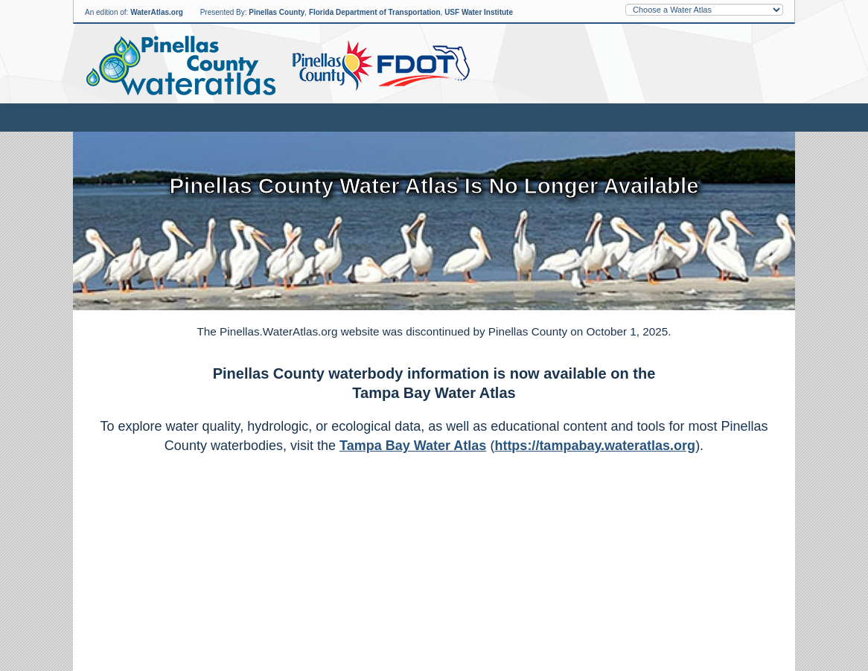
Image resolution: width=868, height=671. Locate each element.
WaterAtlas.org (156, 12)
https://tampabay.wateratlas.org (594, 445)
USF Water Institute (478, 12)
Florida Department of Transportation (375, 12)
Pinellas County (276, 12)
